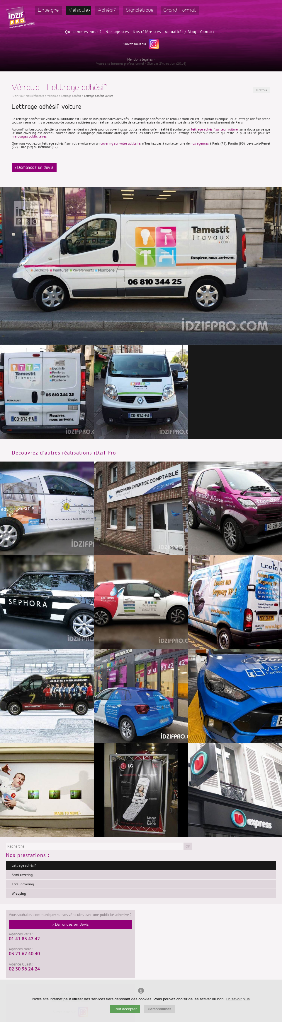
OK (188, 846)
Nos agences (117, 32)
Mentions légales (140, 59)
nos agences (200, 143)
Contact (207, 32)
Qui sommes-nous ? (83, 32)
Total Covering (23, 884)
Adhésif (107, 10)
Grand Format (180, 10)
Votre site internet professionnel (120, 63)
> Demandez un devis (34, 167)
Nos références (147, 32)
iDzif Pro (17, 96)
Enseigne (48, 10)
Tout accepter (125, 1009)
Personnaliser (159, 1009)
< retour (261, 90)
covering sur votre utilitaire (120, 143)
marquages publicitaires (29, 136)
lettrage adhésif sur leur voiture (214, 129)
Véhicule (78, 10)
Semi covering (22, 875)
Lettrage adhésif (24, 865)
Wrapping (19, 893)
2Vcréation (167, 63)
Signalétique (140, 10)
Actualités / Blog (180, 32)
